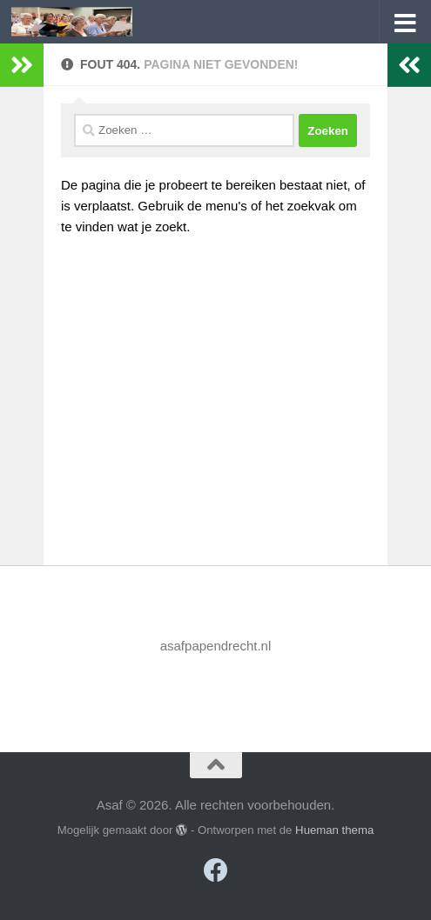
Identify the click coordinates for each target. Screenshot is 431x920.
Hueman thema (334, 830)
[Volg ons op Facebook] (216, 870)
